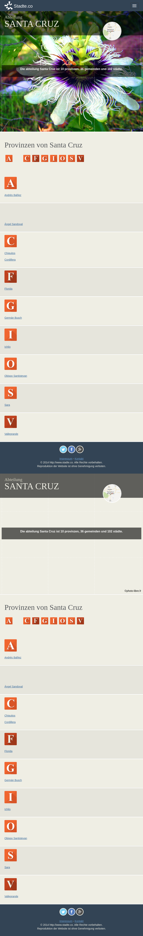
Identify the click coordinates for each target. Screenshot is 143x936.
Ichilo (7, 346)
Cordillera (10, 259)
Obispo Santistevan (15, 375)
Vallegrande (11, 433)
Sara (7, 404)
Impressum (65, 458)
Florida (8, 288)
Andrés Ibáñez (12, 195)
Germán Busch (13, 317)
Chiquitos (9, 253)
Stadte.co (23, 6)
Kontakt (79, 458)
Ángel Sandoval (13, 224)
